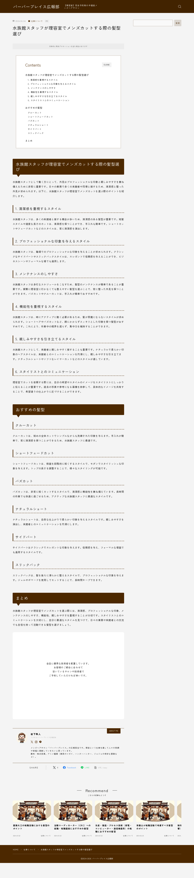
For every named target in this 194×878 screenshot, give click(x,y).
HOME (16, 849)
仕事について (35, 21)
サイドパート (35, 129)
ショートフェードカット (40, 116)
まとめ (29, 140)
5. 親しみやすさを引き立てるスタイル (47, 96)
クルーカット (35, 112)
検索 (178, 23)
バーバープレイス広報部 (36, 6)
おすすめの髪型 (33, 107)
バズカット (33, 120)
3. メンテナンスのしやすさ (42, 87)
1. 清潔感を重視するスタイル (43, 79)
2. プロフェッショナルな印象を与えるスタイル (52, 83)
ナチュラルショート (38, 124)
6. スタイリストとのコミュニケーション (49, 100)
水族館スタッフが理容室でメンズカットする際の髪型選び (57, 74)
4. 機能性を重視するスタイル (43, 91)
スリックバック (36, 133)
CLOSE (107, 65)
